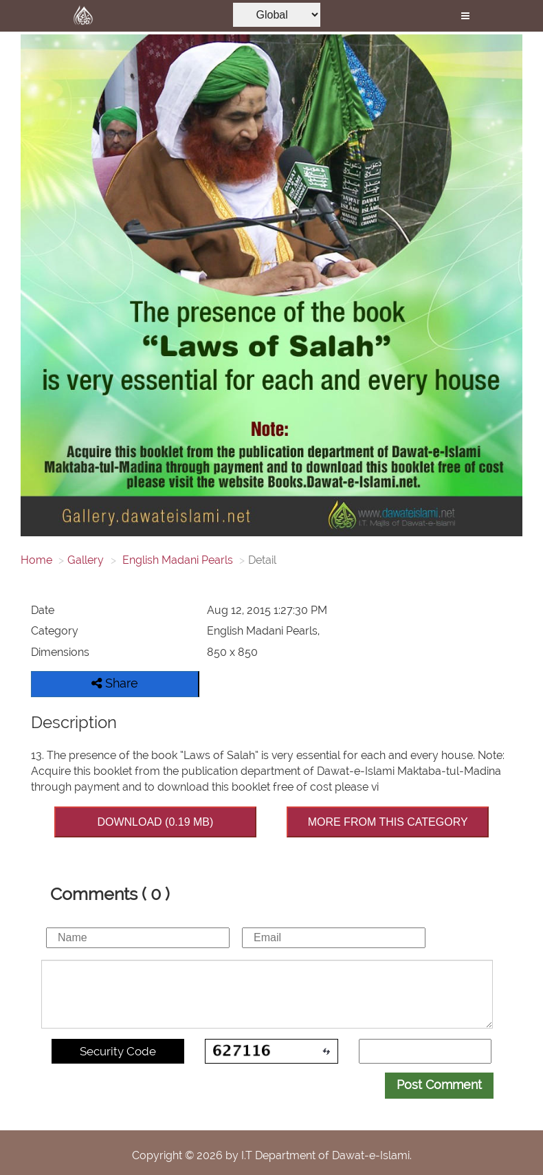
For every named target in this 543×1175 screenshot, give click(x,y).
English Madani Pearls (176, 560)
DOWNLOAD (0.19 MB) (155, 822)
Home (36, 560)
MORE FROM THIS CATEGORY (388, 822)
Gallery (85, 560)
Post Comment (439, 1084)
